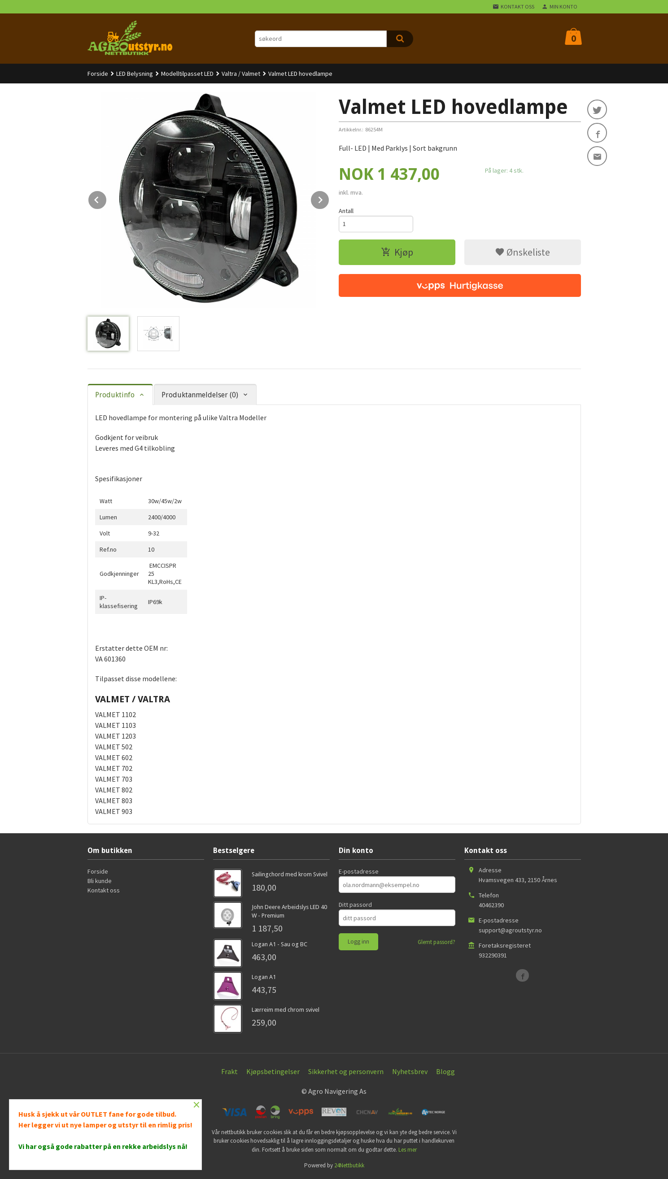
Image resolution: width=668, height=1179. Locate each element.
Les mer (407, 1149)
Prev (106, 198)
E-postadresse (359, 871)
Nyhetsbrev (410, 1071)
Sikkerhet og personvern (346, 1071)
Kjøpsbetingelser (273, 1071)
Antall (346, 211)
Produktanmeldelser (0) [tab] (200, 395)
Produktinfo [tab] (115, 395)
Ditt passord (355, 905)
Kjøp (397, 252)
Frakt (229, 1071)
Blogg (445, 1071)
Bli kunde (99, 881)
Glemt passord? (436, 942)
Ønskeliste (522, 252)
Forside (97, 74)
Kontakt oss (103, 890)
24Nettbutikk (349, 1165)
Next (329, 198)
